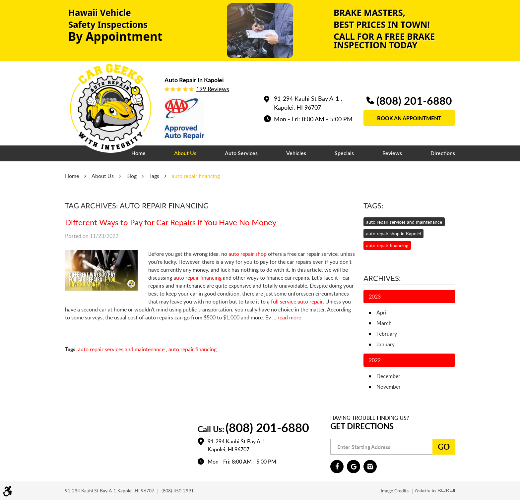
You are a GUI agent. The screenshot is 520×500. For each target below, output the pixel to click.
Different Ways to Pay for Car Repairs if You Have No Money (170, 222)
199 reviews (212, 89)
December (388, 376)
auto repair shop (247, 253)
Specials (344, 153)
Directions (442, 153)
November (388, 386)
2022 (375, 360)
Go (444, 446)
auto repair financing (196, 176)
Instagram (370, 466)
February (386, 333)
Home (138, 153)
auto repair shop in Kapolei (393, 233)
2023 (375, 296)
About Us (185, 153)
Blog (131, 176)
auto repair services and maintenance (121, 349)
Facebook (337, 466)
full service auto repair (297, 301)
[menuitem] (138, 153)
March (384, 323)
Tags (154, 176)
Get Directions (362, 426)
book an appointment (409, 118)
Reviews (392, 153)
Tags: (373, 205)
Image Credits (395, 490)
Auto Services (241, 153)
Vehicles (296, 153)
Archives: (382, 278)
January (385, 344)
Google (353, 466)
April (382, 312)
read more (289, 317)
